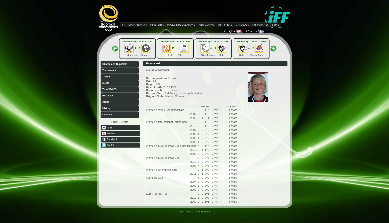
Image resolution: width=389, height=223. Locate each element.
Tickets (106, 76)
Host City (107, 95)
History (106, 108)
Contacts (107, 114)
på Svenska (255, 31)
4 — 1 (137, 48)
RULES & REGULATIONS (181, 24)
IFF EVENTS (157, 24)
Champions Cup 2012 (114, 64)
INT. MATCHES (260, 24)
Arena (105, 102)
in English (233, 31)
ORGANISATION (137, 24)
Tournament (109, 70)
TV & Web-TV (109, 89)
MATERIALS (242, 24)
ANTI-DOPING (206, 24)
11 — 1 (175, 48)
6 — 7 (213, 48)
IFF (123, 24)
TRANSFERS (225, 24)
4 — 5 (251, 48)
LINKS (275, 24)
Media (105, 83)
